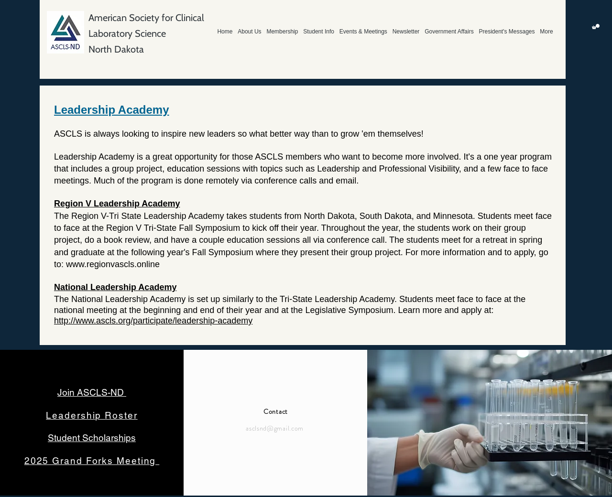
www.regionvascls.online (113, 264)
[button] (596, 26)
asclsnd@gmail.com (275, 428)
